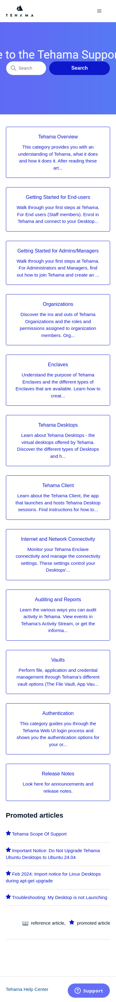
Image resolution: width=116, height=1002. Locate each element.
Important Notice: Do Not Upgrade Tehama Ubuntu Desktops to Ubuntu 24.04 (53, 854)
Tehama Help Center (27, 989)
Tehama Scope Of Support (39, 833)
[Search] (26, 68)
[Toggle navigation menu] (99, 11)
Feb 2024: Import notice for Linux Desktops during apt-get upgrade (53, 877)
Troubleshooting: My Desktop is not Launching (59, 897)
